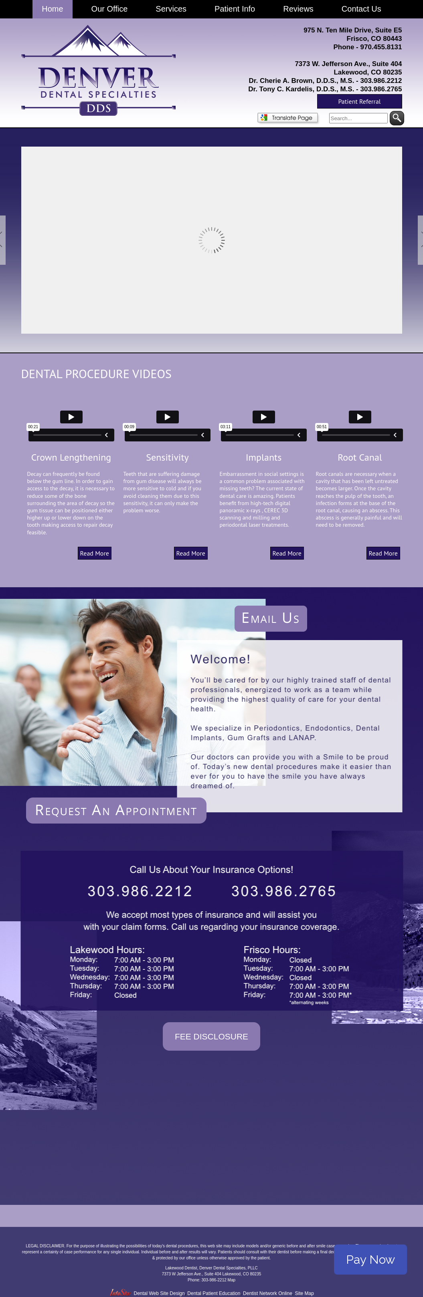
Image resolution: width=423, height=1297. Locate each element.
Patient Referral (359, 101)
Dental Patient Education (213, 1293)
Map (231, 1280)
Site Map (304, 1293)
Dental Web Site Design (159, 1293)
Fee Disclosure (211, 1036)
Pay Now (370, 1260)
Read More (94, 553)
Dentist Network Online (267, 1293)
